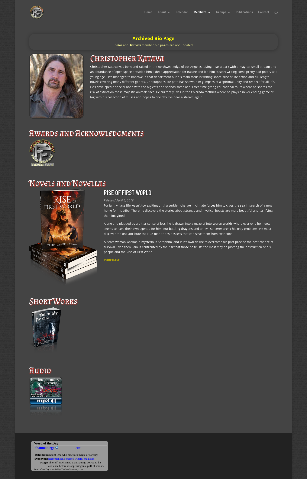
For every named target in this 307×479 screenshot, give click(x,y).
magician (89, 458)
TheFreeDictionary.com (72, 469)
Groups (221, 13)
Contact (263, 13)
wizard (79, 458)
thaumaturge (44, 448)
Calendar (182, 13)
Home (148, 13)
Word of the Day (41, 469)
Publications (244, 13)
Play (78, 447)
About (162, 13)
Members (200, 13)
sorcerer (68, 458)
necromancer (55, 458)
